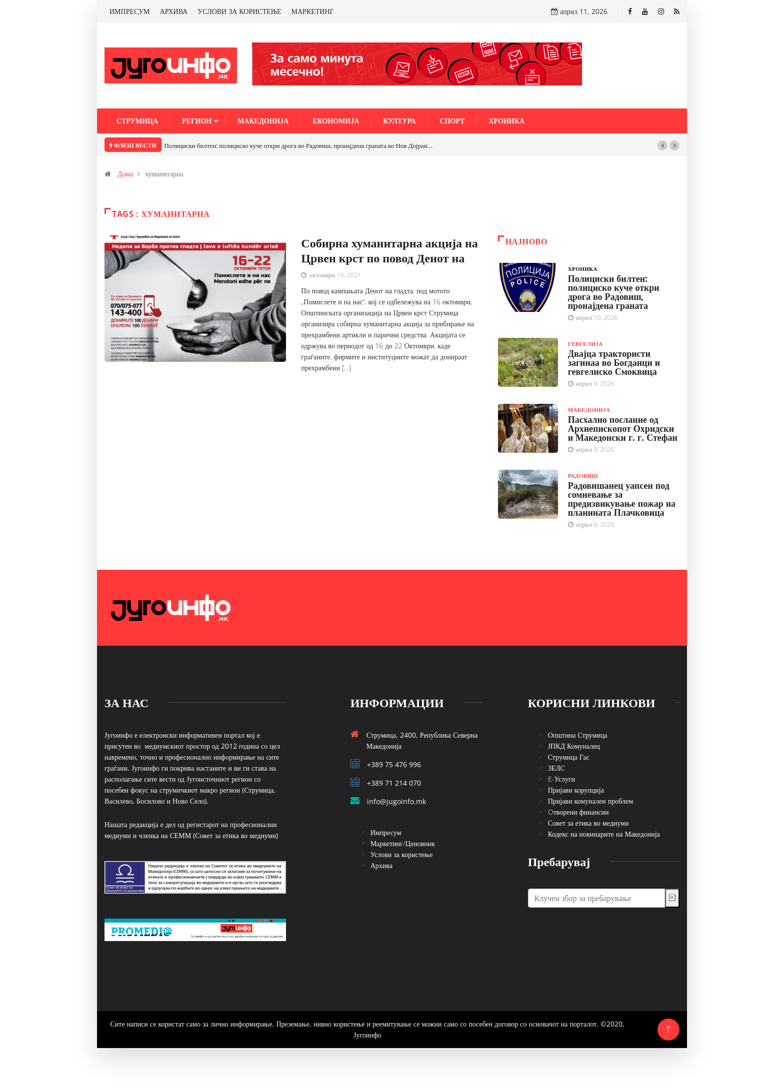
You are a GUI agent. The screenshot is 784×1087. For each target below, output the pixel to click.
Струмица (137, 120)
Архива (381, 865)
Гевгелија (585, 343)
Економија (335, 120)
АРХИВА (174, 11)
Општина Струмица (578, 735)
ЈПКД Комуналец (574, 746)
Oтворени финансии (578, 812)
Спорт (452, 120)
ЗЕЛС (556, 768)
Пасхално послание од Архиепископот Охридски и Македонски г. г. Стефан (623, 428)
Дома (125, 173)
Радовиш (583, 475)
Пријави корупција (576, 790)
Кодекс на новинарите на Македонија (604, 834)
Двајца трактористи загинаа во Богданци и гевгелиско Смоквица (614, 362)
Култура (399, 120)
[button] (663, 145)
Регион (197, 120)
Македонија (263, 120)
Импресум (386, 832)
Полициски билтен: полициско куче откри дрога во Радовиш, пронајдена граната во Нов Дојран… (298, 145)
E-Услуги (562, 779)
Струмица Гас (569, 757)
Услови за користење (401, 854)
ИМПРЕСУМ (130, 11)
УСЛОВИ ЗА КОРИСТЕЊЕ (239, 11)
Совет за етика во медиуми (588, 823)
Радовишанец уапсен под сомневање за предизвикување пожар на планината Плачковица (622, 498)
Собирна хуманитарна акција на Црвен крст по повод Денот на (389, 250)
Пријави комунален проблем (590, 801)
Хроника (507, 120)
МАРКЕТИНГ (313, 11)
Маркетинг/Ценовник (402, 843)
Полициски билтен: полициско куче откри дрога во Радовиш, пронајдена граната (614, 291)
